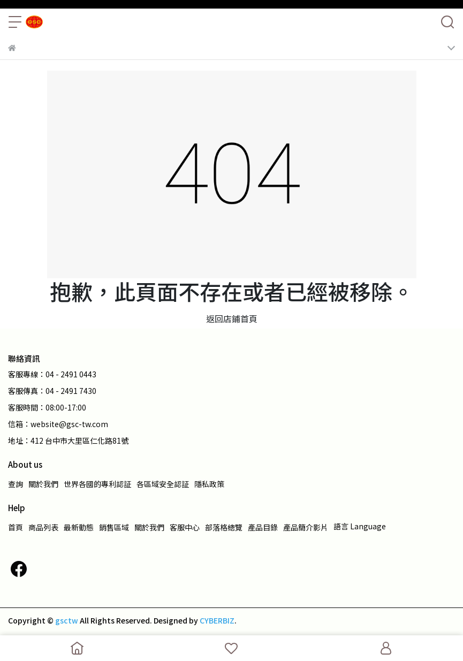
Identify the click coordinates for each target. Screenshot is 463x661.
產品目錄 (263, 527)
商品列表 (43, 527)
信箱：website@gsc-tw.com (58, 424)
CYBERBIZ (217, 620)
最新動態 (79, 527)
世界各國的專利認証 (97, 483)
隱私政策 (209, 483)
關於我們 (43, 483)
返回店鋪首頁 (231, 318)
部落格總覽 (223, 527)
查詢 (15, 483)
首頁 (15, 527)
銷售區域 (114, 527)
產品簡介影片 (305, 527)
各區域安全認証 (162, 483)
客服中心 (185, 527)
